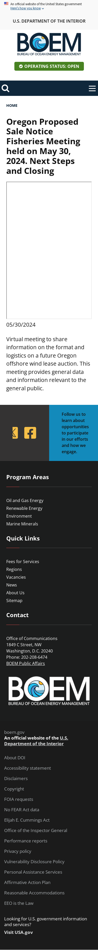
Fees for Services (22, 561)
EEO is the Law (18, 903)
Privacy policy (17, 851)
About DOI (14, 758)
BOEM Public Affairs (25, 663)
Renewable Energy (24, 508)
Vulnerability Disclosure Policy (34, 862)
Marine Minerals (22, 524)
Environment (19, 516)
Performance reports (25, 841)
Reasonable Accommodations (34, 893)
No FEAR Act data (21, 810)
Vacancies (16, 577)
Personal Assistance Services (33, 872)
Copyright (14, 789)
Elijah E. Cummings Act (27, 820)
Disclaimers (16, 778)
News (11, 585)
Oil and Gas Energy (24, 500)
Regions (14, 569)
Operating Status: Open (51, 66)
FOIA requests (18, 799)
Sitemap (14, 600)
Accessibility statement (27, 768)
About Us (15, 593)
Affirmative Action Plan (27, 882)
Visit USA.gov (18, 932)
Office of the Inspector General (35, 830)
